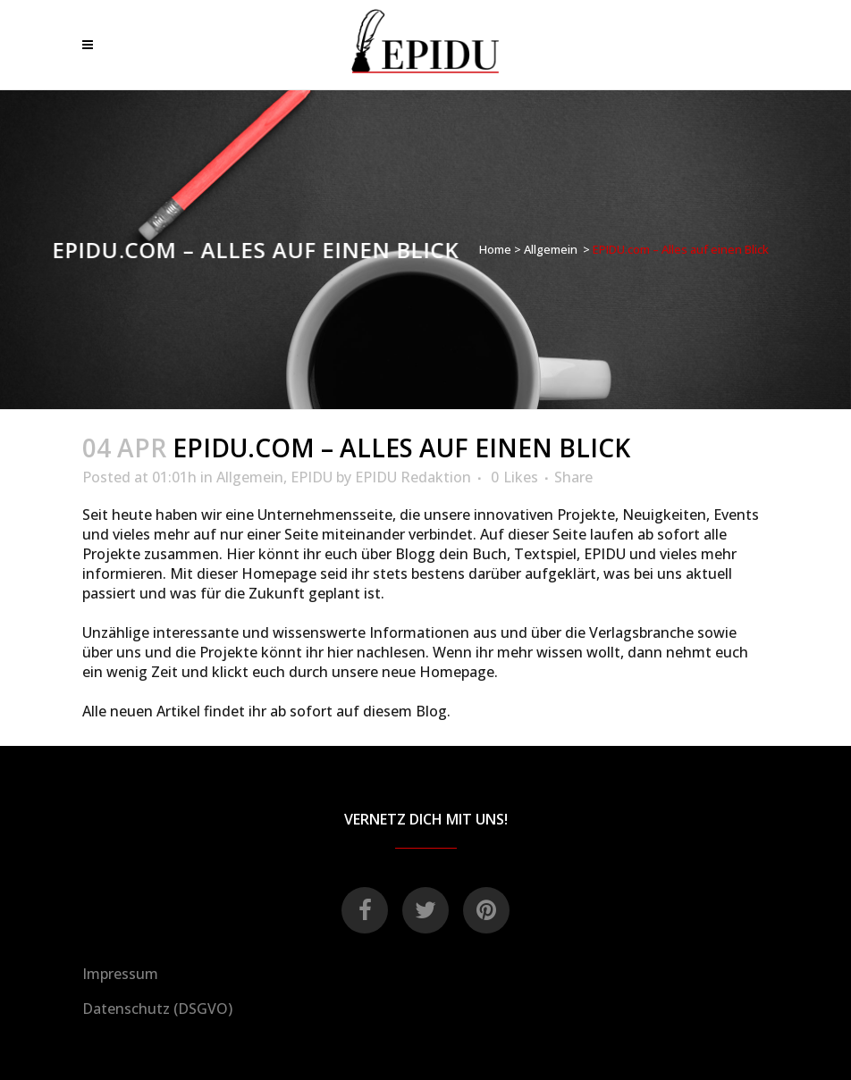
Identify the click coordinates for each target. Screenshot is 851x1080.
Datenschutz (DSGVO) (157, 1008)
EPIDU (312, 477)
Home (495, 249)
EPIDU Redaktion (413, 477)
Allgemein (550, 249)
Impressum (120, 974)
